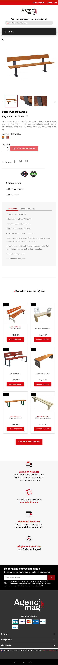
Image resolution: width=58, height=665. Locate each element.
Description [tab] (12, 208)
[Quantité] (4, 148)
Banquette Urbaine (15, 418)
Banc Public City (15, 329)
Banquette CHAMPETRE (42, 418)
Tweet (20, 162)
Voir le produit (15, 339)
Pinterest (26, 162)
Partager (14, 162)
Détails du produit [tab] (27, 208)
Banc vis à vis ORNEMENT (42, 329)
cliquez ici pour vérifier (49, 650)
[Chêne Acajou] (8, 138)
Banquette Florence (42, 373)
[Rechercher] (29, 23)
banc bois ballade (15, 373)
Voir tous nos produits (29, 442)
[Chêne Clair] (3, 138)
